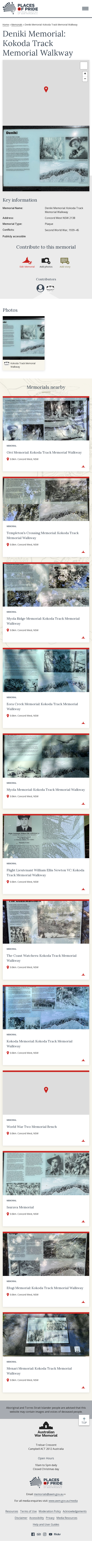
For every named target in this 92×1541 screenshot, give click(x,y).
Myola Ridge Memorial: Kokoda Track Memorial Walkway (43, 620)
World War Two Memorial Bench (32, 1127)
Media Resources (66, 1518)
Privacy (50, 1518)
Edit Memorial (27, 266)
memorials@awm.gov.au (50, 1494)
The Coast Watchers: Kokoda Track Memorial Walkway (42, 958)
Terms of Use (28, 1511)
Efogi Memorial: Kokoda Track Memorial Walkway (45, 1288)
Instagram (44, 1534)
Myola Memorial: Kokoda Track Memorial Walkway (46, 790)
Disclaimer (21, 1518)
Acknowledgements (75, 1511)
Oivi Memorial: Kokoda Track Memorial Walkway (44, 452)
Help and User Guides (46, 1524)
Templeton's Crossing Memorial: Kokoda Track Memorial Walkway (43, 535)
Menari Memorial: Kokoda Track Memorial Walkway (39, 1370)
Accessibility (36, 1518)
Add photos (46, 266)
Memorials (16, 24)
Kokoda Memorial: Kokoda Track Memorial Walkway (39, 1043)
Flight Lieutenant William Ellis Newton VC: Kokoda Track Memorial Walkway (45, 872)
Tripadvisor (38, 1534)
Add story (65, 266)
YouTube (50, 1534)
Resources (11, 1511)
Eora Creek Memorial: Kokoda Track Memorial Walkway (42, 706)
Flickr (58, 1534)
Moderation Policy (50, 1511)
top (84, 1423)
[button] (85, 8)
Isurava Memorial (20, 1207)
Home (6, 24)
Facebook (33, 1534)
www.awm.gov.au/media (63, 1501)
